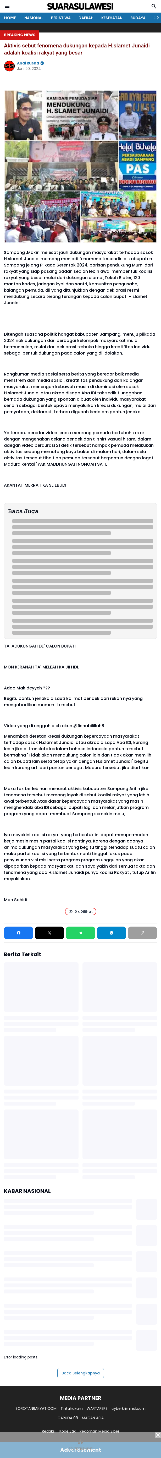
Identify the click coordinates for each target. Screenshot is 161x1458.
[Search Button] (154, 6)
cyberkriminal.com (129, 1408)
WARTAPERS (97, 1408)
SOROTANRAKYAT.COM (36, 1408)
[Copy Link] (142, 933)
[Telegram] (80, 933)
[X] (49, 933)
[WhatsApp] (111, 933)
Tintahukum (71, 1408)
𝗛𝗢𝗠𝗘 (10, 17)
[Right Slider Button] (156, 18)
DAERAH (86, 17)
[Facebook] (18, 933)
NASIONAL (33, 17)
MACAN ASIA (93, 1418)
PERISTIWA (61, 17)
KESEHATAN (112, 17)
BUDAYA (138, 17)
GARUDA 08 (68, 1418)
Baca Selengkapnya (81, 1373)
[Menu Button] (7, 6)
